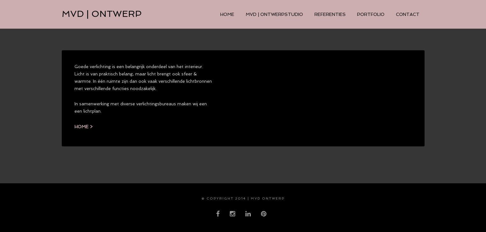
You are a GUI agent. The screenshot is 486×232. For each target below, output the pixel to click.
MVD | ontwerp (102, 14)
